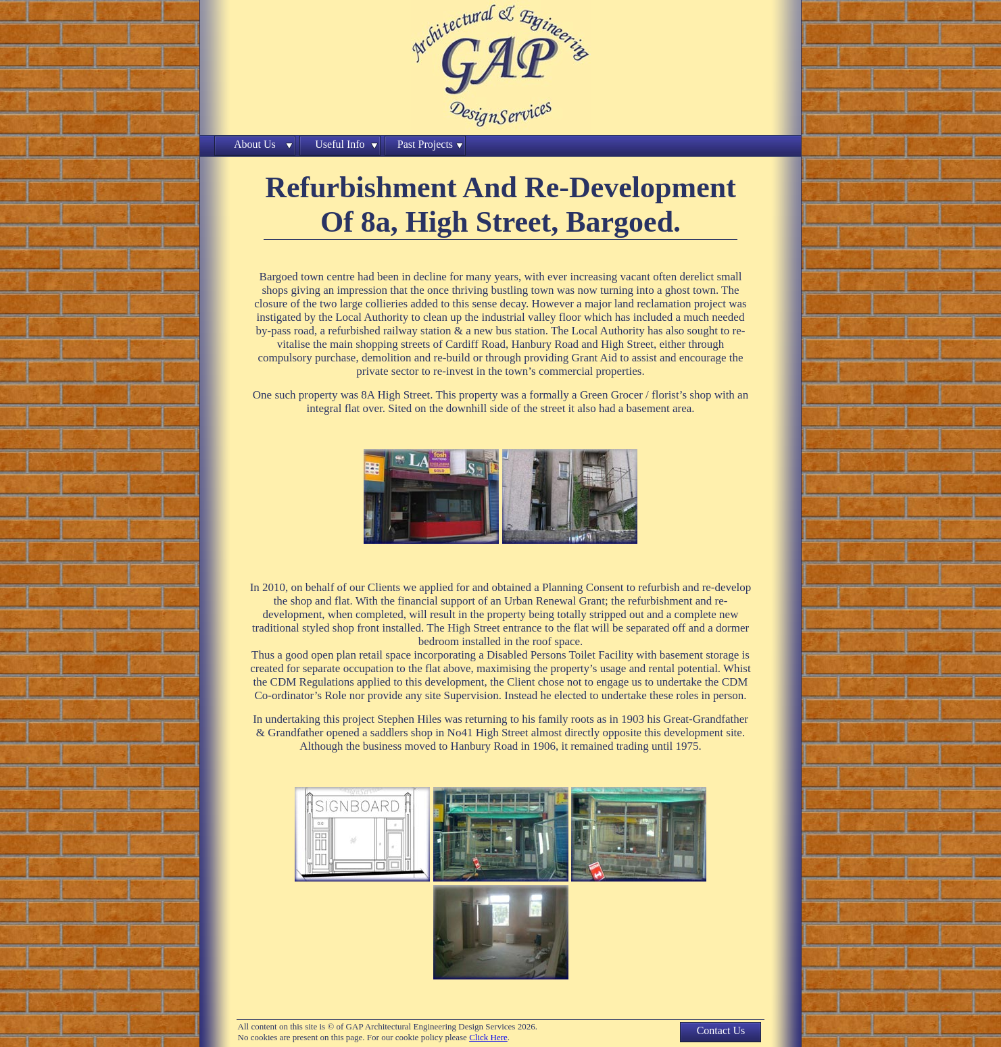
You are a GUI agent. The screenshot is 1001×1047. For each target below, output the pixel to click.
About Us (255, 144)
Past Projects (425, 144)
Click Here (488, 1037)
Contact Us (721, 1030)
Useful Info (339, 144)
